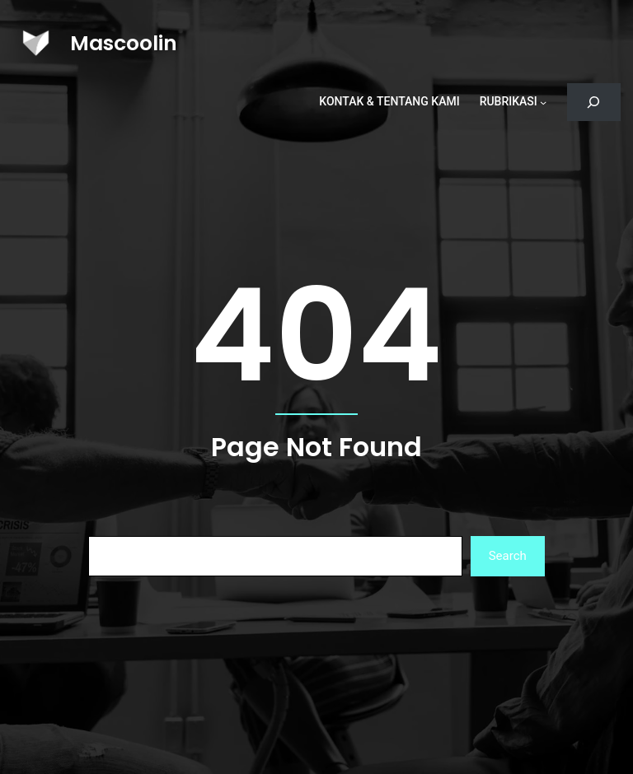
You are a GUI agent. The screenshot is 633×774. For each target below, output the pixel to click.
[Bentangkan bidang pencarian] (594, 102)
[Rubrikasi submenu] (543, 102)
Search (508, 555)
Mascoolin (123, 43)
